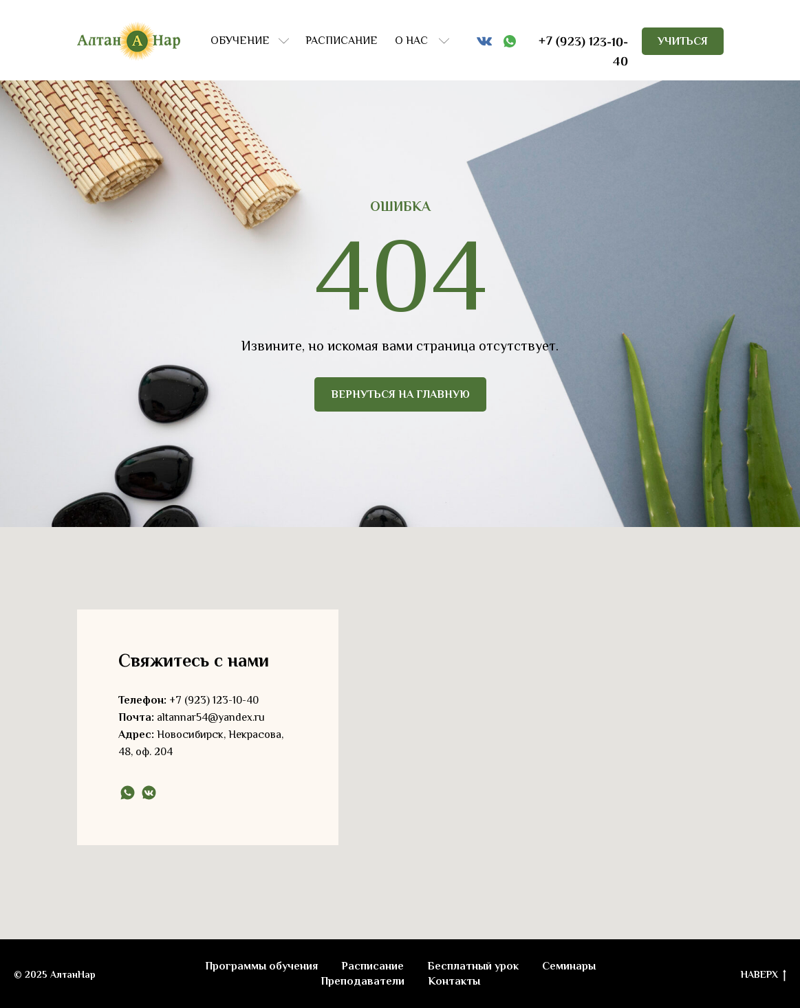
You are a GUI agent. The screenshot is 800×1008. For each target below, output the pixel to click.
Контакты (454, 981)
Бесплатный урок (473, 966)
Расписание (372, 966)
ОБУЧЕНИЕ (240, 40)
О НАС (411, 40)
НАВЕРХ (763, 975)
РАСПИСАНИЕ (341, 40)
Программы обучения (261, 966)
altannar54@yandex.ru (211, 717)
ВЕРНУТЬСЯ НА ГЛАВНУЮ (400, 394)
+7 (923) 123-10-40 (214, 700)
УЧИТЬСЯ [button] (683, 41)
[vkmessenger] (149, 792)
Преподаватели (362, 981)
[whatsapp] (127, 792)
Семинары (569, 966)
